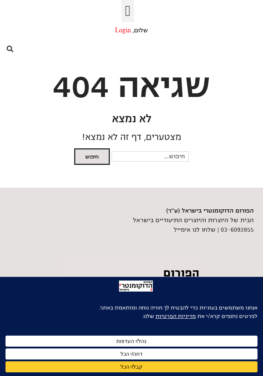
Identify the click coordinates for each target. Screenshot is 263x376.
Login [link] (123, 30)
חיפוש (92, 156)
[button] (128, 11)
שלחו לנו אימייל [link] (195, 230)
